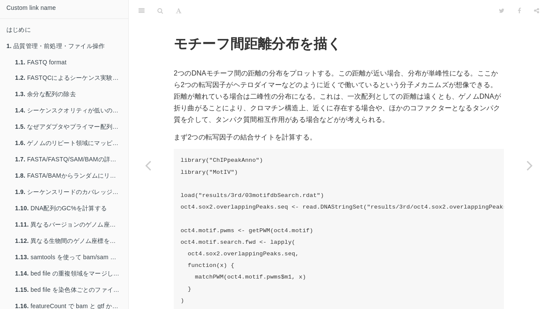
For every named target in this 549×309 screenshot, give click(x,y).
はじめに (18, 29)
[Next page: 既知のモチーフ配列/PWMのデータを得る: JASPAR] (529, 165)
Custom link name (31, 7)
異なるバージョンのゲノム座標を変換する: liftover (71, 224)
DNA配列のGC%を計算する (61, 208)
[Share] (537, 10)
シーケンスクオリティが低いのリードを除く (71, 110)
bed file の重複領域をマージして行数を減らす (71, 273)
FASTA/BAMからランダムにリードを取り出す (71, 175)
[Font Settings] (178, 10)
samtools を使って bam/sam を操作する (71, 257)
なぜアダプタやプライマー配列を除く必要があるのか (71, 126)
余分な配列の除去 (45, 94)
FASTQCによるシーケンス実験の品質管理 (71, 77)
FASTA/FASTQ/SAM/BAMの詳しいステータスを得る (71, 159)
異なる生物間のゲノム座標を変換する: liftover (71, 240)
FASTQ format (40, 62)
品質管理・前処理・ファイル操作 (55, 45)
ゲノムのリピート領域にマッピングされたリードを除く (71, 142)
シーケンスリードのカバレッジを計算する (71, 191)
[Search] (160, 10)
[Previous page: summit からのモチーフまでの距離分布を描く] (148, 165)
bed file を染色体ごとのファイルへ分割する (71, 289)
